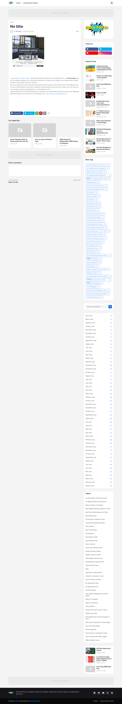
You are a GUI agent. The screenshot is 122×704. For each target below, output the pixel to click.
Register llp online (93, 272)
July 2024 (99, 380)
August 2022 (99, 461)
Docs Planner (92, 192)
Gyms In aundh (101, 93)
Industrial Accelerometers (96, 234)
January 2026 (99, 326)
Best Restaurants (93, 182)
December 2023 (99, 404)
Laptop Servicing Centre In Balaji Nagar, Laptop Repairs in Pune (104, 67)
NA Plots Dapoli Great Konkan (103, 649)
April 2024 (99, 390)
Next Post (76, 180)
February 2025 (99, 362)
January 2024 (99, 401)
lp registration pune (94, 248)
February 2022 (99, 482)
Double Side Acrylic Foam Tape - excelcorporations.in (103, 103)
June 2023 (99, 426)
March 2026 (99, 319)
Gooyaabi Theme (34, 701)
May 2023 (99, 429)
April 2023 (99, 433)
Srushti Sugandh (93, 286)
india (106, 231)
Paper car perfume (93, 262)
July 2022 (99, 465)
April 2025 (99, 355)
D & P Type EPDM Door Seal (103, 85)
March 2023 (99, 436)
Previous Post (13, 180)
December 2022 (99, 447)
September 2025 (99, 341)
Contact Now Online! (107, 701)
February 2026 (99, 323)
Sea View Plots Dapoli (94, 283)
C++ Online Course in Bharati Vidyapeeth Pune (103, 112)
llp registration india (94, 245)
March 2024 (99, 394)
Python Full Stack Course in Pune (98, 269)
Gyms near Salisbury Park (95, 213)
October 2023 (99, 411)
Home (12, 22)
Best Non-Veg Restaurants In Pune (98, 178)
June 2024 (99, 383)
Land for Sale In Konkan (95, 241)
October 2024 (99, 372)
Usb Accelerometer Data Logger (98, 293)
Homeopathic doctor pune (96, 224)
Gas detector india (93, 203)
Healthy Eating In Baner (95, 217)
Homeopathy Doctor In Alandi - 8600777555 (103, 140)
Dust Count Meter (93, 196)
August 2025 (99, 344)
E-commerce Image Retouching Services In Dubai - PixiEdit (103, 658)
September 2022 (99, 457)
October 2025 (99, 337)
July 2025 (99, 348)
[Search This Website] (97, 306)
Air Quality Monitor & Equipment (97, 168)
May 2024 (99, 387)
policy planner (92, 266)
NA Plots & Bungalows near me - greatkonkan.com (103, 131)
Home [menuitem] (18, 3)
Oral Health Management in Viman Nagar (98, 255)
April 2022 (99, 475)
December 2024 (99, 365)
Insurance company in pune (96, 238)
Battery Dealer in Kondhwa (96, 171)
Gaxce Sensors (92, 210)
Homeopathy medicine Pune (96, 227)
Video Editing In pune (94, 297)
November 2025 (99, 333)
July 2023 (99, 422)
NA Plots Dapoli (92, 252)
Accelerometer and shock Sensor (98, 165)
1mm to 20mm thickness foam (43, 140)
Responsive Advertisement (61, 13)
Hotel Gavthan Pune (94, 231)
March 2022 (99, 479)
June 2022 (99, 468)
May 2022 (99, 472)
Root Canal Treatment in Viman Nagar (103, 121)
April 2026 (99, 316)
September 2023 (99, 415)
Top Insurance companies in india (98, 290)
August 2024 (99, 376)
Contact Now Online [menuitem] (30, 3)
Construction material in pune (20, 78)
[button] (112, 3)
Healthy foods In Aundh (95, 220)
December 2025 (99, 330)
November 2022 (99, 450)
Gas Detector (92, 199)
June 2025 (99, 351)
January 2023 (99, 443)
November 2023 (99, 408)
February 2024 (99, 397)
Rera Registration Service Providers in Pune (98, 276)
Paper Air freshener (94, 259)
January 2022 (99, 486)
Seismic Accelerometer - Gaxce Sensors (104, 76)
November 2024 (99, 369)
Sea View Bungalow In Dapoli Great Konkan (103, 148)
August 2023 (99, 418)
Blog (16, 701)
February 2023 (99, 440)
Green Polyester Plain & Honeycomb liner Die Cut (19, 140)
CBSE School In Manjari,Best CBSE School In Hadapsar (69, 141)
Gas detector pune (93, 206)
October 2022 (99, 454)
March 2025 (99, 358)
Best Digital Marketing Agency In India (98, 175)
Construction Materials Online (97, 189)
